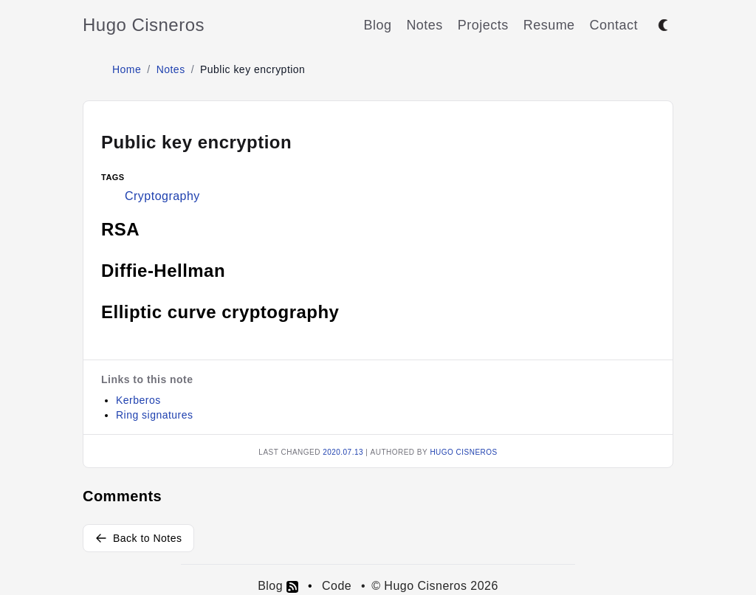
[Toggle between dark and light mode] (663, 25)
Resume (549, 25)
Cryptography (162, 196)
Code (336, 585)
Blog (377, 25)
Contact (614, 25)
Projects (483, 25)
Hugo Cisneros (144, 25)
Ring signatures (154, 415)
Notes (424, 25)
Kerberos (138, 400)
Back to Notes (138, 538)
